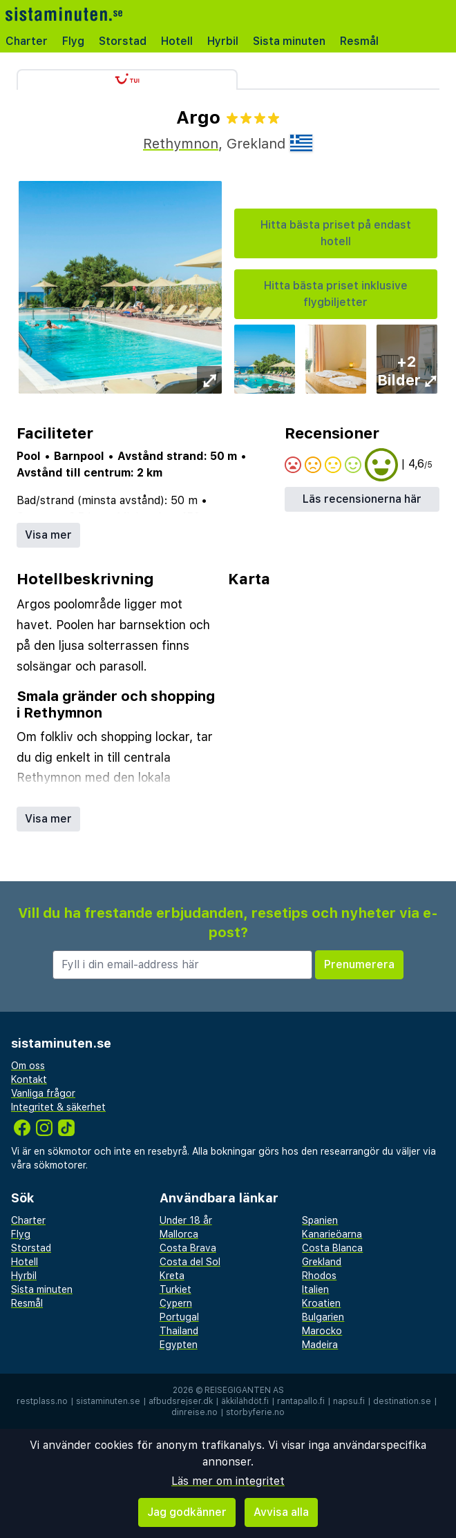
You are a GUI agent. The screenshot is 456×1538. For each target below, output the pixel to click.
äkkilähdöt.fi (245, 1401)
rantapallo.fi (301, 1401)
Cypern (176, 1303)
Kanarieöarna (332, 1234)
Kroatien (321, 1303)
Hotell (177, 41)
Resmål (359, 41)
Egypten (179, 1344)
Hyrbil (222, 41)
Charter (27, 41)
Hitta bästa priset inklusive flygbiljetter (336, 294)
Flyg (73, 41)
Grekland (321, 1261)
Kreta (172, 1275)
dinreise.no (194, 1412)
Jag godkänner (187, 1512)
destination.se (402, 1401)
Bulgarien (323, 1317)
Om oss (28, 1065)
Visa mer (48, 534)
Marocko (322, 1330)
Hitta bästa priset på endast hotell (335, 233)
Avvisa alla (281, 1512)
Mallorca (179, 1234)
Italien (315, 1289)
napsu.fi (349, 1401)
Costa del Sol (190, 1261)
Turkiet (175, 1289)
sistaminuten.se (108, 1401)
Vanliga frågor (43, 1093)
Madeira (320, 1344)
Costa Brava (188, 1247)
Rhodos (319, 1275)
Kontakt (29, 1079)
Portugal (179, 1317)
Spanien (320, 1220)
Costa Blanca (332, 1247)
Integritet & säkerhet (58, 1107)
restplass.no (42, 1401)
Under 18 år (186, 1220)
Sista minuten (289, 41)
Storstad (122, 41)
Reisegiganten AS (244, 1390)
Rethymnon (180, 143)
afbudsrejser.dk (181, 1401)
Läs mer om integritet (228, 1481)
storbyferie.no (255, 1412)
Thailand (179, 1330)
